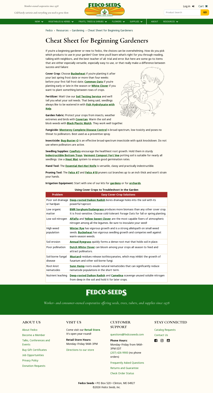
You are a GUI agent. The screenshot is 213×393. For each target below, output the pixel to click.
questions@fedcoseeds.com (127, 334)
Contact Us (161, 335)
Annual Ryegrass (80, 241)
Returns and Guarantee (124, 368)
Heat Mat (71, 159)
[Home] (105, 9)
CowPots (75, 151)
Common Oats (93, 81)
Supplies (136, 21)
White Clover (100, 85)
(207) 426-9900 (119, 352)
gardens (115, 183)
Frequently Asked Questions (127, 362)
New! (39, 21)
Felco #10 (91, 172)
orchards (135, 183)
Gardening (78, 30)
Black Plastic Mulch (79, 123)
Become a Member (33, 335)
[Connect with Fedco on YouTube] (168, 340)
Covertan (82, 119)
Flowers (118, 21)
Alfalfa (74, 218)
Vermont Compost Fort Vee (101, 155)
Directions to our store (80, 350)
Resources (170, 21)
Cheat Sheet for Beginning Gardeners (110, 30)
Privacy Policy (30, 360)
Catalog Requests (165, 329)
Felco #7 (73, 172)
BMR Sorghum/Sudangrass (87, 209)
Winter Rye (77, 228)
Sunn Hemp (77, 266)
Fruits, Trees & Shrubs (93, 21)
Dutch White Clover (82, 247)
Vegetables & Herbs (60, 21)
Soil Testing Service (88, 96)
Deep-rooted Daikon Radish (87, 200)
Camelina (117, 275)
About (154, 21)
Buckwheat (78, 73)
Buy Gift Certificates (34, 350)
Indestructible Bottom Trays (64, 155)
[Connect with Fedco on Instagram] (162, 340)
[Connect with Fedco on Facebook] (155, 340)
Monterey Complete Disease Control (83, 130)
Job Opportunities (33, 355)
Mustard (75, 256)
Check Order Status (122, 373)
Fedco (49, 30)
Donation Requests (33, 366)
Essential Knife (80, 166)
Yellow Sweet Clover (98, 218)
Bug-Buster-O (70, 140)
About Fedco (29, 329)
